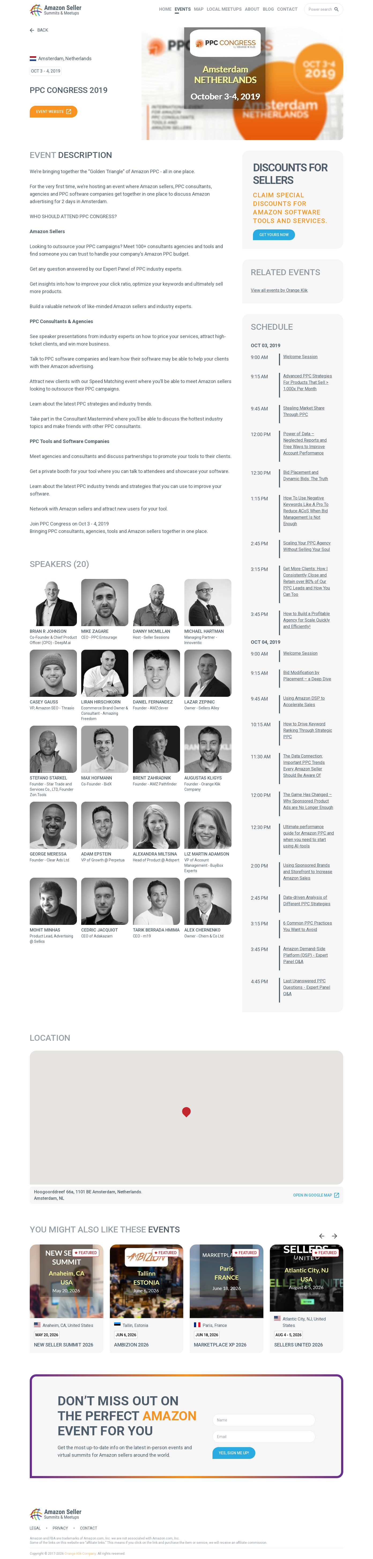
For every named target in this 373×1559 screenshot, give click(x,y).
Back (39, 30)
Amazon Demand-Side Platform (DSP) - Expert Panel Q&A (305, 955)
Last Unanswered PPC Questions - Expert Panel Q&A (306, 987)
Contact (88, 1528)
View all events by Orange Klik (279, 290)
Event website (53, 111)
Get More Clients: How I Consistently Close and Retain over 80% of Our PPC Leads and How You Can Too (306, 581)
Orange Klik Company (80, 1554)
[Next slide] (334, 1236)
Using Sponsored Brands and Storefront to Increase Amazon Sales (307, 872)
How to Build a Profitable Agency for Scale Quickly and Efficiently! (306, 620)
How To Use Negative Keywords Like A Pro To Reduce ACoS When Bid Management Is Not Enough (306, 510)
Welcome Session (300, 356)
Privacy (60, 1528)
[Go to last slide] (322, 1236)
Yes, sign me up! (234, 1453)
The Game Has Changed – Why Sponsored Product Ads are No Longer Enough (308, 801)
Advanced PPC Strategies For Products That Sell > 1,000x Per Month (307, 382)
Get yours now (274, 235)
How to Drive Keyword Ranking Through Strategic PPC (307, 730)
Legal (35, 1528)
